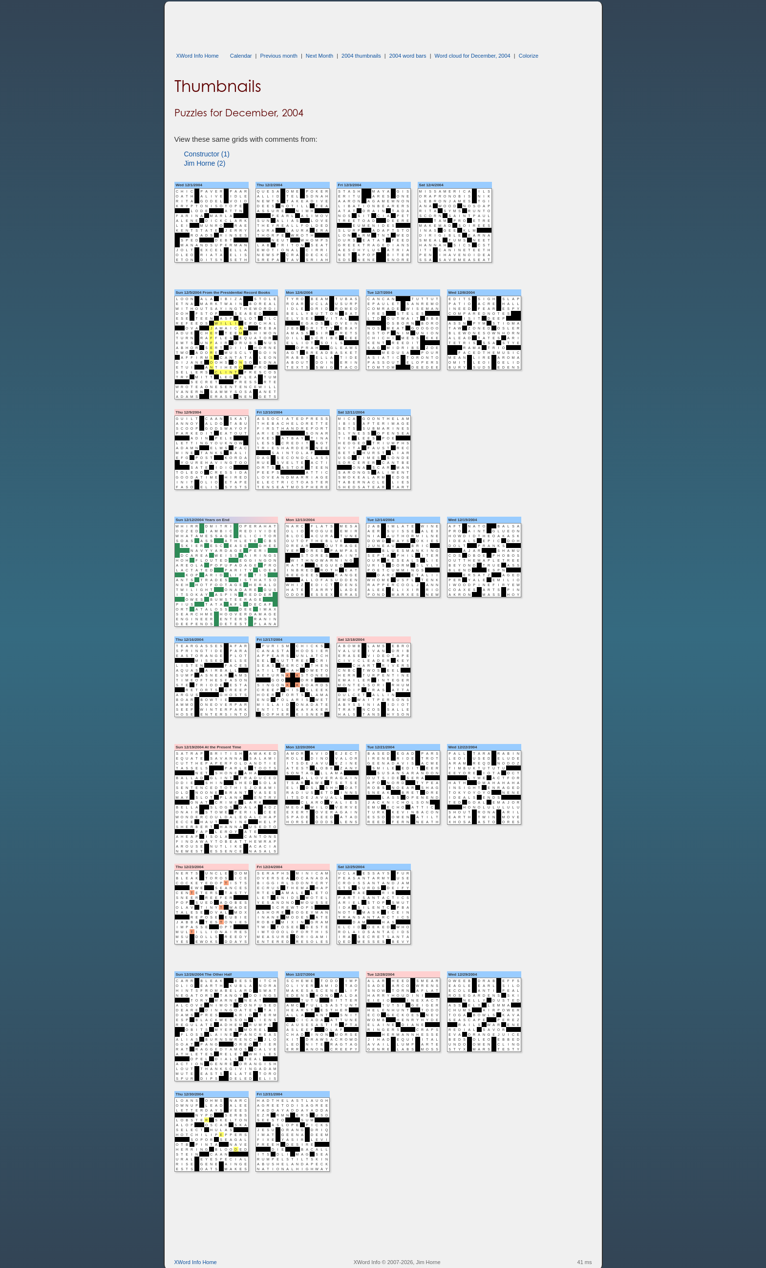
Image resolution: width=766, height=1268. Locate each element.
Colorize (528, 56)
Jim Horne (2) (205, 163)
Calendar (241, 56)
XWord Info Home (197, 56)
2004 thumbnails (361, 56)
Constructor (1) (207, 154)
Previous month (278, 56)
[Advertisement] (352, 23)
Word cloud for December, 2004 (473, 56)
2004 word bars (407, 56)
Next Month (319, 56)
